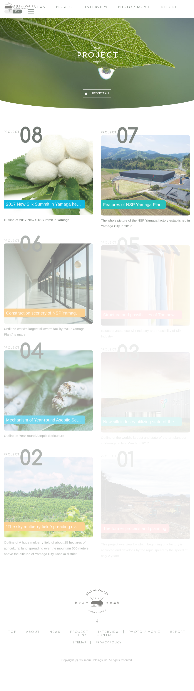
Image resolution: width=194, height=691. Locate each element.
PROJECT (65, 7)
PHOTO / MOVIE (134, 7)
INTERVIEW (96, 7)
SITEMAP (79, 642)
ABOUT (33, 631)
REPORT (169, 7)
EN (17, 11)
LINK (82, 635)
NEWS (39, 7)
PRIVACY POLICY (109, 642)
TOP (12, 631)
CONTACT (106, 635)
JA (9, 11)
